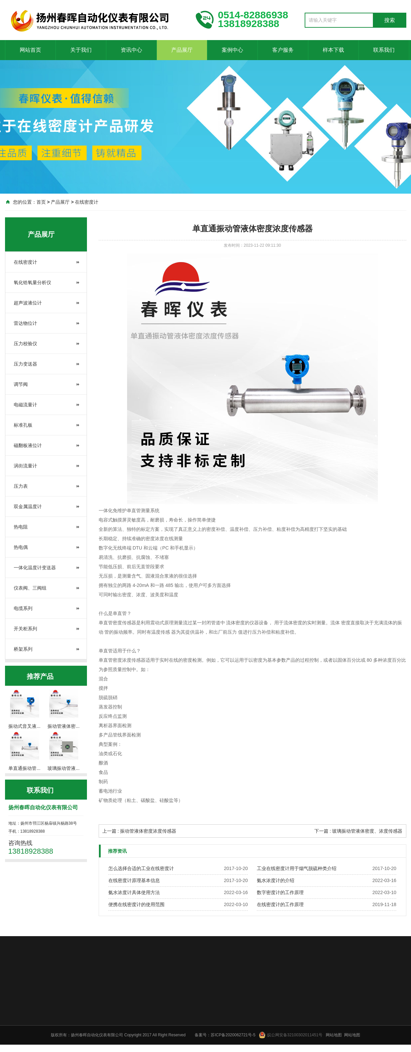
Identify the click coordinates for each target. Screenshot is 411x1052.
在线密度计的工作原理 (280, 904)
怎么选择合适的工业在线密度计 (141, 868)
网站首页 (30, 50)
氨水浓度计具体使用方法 (134, 892)
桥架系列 (23, 649)
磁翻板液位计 (28, 445)
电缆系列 (23, 608)
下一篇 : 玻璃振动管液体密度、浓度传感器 (358, 831)
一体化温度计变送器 (35, 567)
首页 (41, 202)
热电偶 (21, 547)
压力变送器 (25, 364)
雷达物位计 (25, 323)
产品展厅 (182, 50)
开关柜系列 (25, 628)
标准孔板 (23, 425)
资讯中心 (131, 50)
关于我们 (81, 50)
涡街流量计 (25, 465)
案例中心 (232, 50)
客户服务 (283, 50)
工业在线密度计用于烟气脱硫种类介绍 (296, 868)
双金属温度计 (28, 506)
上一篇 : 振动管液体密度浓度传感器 (139, 831)
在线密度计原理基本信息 (134, 880)
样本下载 (333, 50)
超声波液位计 (28, 302)
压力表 (21, 486)
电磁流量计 (25, 404)
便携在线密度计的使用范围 (136, 904)
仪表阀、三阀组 (30, 588)
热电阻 (21, 527)
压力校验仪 (25, 343)
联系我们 (384, 50)
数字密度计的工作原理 (280, 892)
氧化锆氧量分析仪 (32, 282)
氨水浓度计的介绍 (275, 880)
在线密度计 (86, 202)
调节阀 (21, 384)
